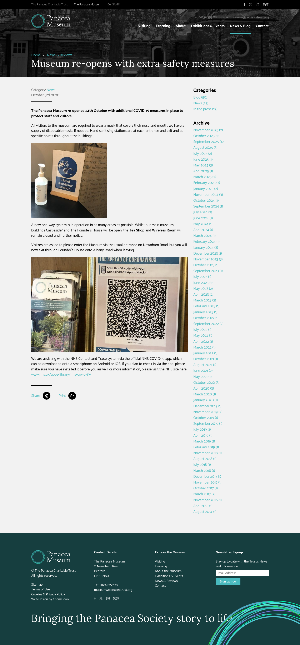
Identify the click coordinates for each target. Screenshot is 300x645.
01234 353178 (208, 17)
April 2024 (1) (203, 230)
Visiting (144, 26)
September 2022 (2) (208, 324)
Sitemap (37, 585)
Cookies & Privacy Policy (48, 594)
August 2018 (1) (204, 459)
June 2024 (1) (203, 218)
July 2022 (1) (202, 330)
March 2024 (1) (204, 236)
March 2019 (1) (204, 441)
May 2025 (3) (203, 165)
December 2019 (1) (207, 406)
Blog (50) (200, 97)
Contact (262, 26)
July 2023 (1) (202, 277)
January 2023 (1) (205, 312)
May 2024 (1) (202, 224)
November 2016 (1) (207, 500)
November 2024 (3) (208, 195)
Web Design (39, 599)
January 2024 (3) (205, 248)
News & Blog (240, 26)
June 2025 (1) (203, 159)
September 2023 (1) (208, 271)
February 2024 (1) (206, 242)
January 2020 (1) (205, 400)
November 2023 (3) (208, 259)
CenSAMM (114, 4)
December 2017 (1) (207, 477)
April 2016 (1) (202, 506)
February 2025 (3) (206, 183)
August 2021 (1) (204, 365)
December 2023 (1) (207, 253)
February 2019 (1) (206, 447)
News (51, 90)
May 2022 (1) (202, 335)
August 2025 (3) (205, 148)
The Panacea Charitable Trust (49, 4)
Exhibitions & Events (208, 26)
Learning (163, 26)
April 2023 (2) (203, 294)
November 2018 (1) (207, 453)
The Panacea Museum (87, 4)
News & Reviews (59, 55)
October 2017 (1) (205, 488)
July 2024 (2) (202, 212)
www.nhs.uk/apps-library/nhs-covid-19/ (61, 374)
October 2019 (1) (205, 418)
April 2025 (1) (203, 171)
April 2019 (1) (202, 435)
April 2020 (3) (203, 388)
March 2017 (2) (204, 494)
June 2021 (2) (203, 371)
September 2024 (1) (208, 206)
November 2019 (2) (207, 412)
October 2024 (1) (206, 201)
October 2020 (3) (206, 383)
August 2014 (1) (204, 512)
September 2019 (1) (207, 424)
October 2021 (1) (205, 359)
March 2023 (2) (204, 300)
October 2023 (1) (206, 265)
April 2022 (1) (203, 342)
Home (36, 55)
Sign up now (228, 581)
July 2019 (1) (202, 429)
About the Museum (168, 571)
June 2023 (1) (202, 283)
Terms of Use (40, 589)
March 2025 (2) (204, 177)
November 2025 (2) (208, 130)
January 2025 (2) (205, 189)
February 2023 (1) (206, 306)
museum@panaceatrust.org (250, 17)
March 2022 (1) (204, 347)
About (180, 26)
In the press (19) (205, 109)
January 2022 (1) (205, 353)
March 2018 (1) (204, 471)
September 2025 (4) (208, 142)
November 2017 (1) (207, 482)
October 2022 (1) (206, 318)
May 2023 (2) (203, 289)
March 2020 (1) (204, 394)
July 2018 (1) (202, 465)
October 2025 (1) (206, 136)
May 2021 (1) (202, 377)
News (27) (200, 103)
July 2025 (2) (202, 154)
